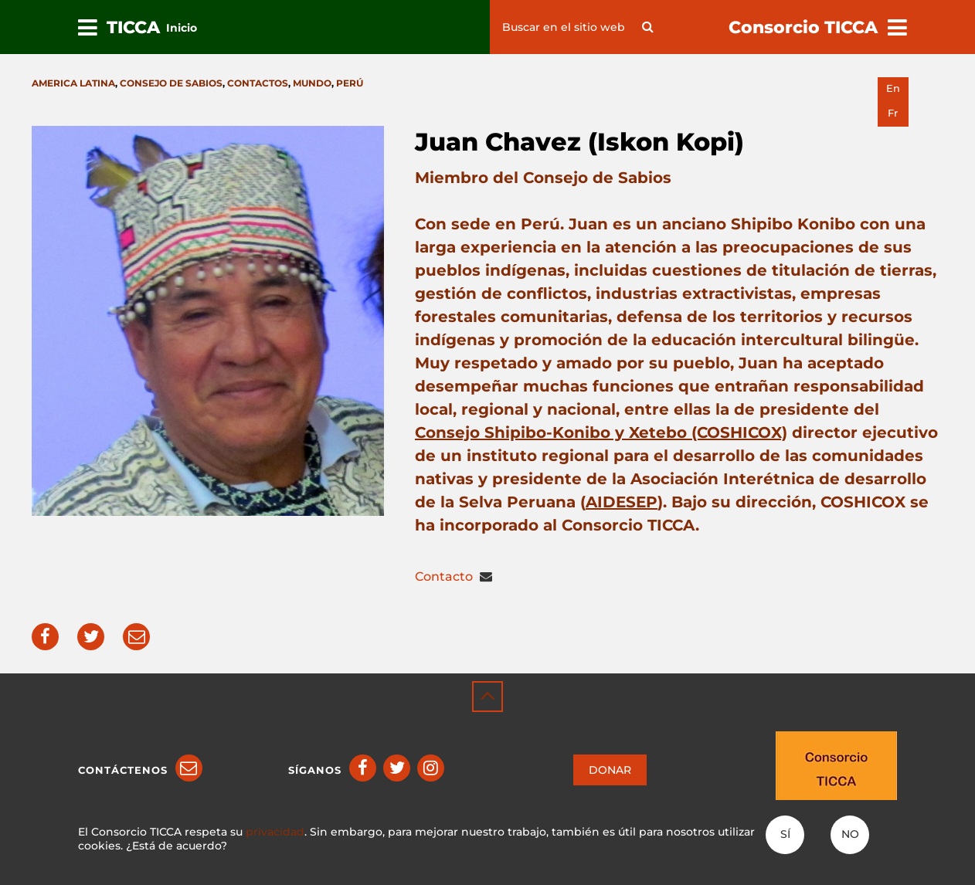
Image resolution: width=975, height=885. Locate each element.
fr (893, 113)
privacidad (275, 832)
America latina (73, 83)
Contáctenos (123, 770)
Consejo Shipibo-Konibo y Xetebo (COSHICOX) (601, 432)
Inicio (181, 28)
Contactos (257, 83)
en (893, 88)
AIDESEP (621, 502)
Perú (349, 83)
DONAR (610, 770)
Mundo (312, 83)
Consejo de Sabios (171, 83)
